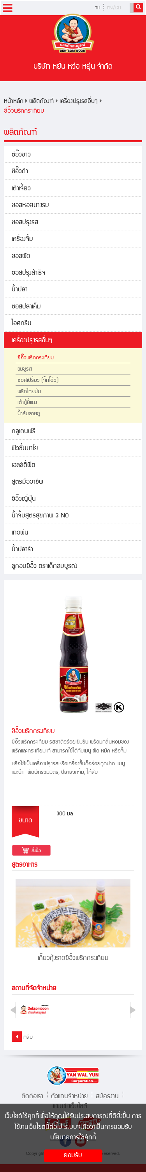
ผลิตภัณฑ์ (41, 101)
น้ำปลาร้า (22, 550)
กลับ (22, 1036)
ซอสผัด (21, 256)
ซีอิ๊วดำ (20, 172)
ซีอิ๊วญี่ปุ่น (24, 499)
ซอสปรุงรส (25, 223)
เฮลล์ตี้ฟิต (23, 465)
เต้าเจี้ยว (21, 189)
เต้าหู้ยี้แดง (27, 403)
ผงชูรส (25, 369)
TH (97, 8)
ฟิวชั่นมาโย (25, 449)
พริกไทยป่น (29, 392)
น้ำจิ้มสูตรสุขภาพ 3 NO (40, 516)
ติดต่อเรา (32, 1095)
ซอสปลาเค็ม (26, 307)
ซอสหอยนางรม (30, 206)
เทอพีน (20, 533)
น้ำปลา (20, 290)
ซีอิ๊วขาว (21, 155)
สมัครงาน (107, 1095)
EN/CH (114, 8)
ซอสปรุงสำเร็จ (28, 273)
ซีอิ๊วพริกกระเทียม (24, 111)
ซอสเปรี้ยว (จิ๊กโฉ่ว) (38, 380)
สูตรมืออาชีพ (27, 482)
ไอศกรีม (22, 324)
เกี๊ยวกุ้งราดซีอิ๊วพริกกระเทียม (73, 958)
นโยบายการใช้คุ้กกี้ (73, 1138)
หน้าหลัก (13, 101)
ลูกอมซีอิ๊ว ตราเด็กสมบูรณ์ (44, 566)
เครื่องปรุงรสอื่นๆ (79, 101)
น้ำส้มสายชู (29, 414)
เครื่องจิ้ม (22, 239)
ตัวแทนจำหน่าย (69, 1095)
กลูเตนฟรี (23, 432)
